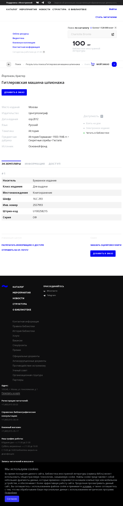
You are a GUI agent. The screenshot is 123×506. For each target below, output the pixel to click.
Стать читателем (106, 17)
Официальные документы (26, 356)
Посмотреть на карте (11, 393)
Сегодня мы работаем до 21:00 (27, 52)
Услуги (16, 335)
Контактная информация (26, 47)
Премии (17, 349)
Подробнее (11, 492)
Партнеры (18, 379)
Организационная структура (28, 375)
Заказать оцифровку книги (105, 245)
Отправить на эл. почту (15, 250)
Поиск (18, 64)
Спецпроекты (20, 345)
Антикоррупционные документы (29, 360)
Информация (35, 164)
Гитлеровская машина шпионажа (63, 64)
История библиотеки (24, 330)
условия (87, 486)
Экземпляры (11, 164)
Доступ (55, 164)
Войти (113, 9)
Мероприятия (28, 9)
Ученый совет (20, 370)
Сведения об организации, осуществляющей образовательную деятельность (85, 2)
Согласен (12, 498)
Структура (59, 9)
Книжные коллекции (24, 42)
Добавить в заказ (14, 92)
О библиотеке (77, 9)
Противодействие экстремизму (29, 365)
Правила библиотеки (24, 326)
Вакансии (17, 340)
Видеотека (18, 38)
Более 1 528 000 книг (103, 27)
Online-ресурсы (21, 33)
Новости (44, 9)
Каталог (11, 9)
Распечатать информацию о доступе (23, 245)
